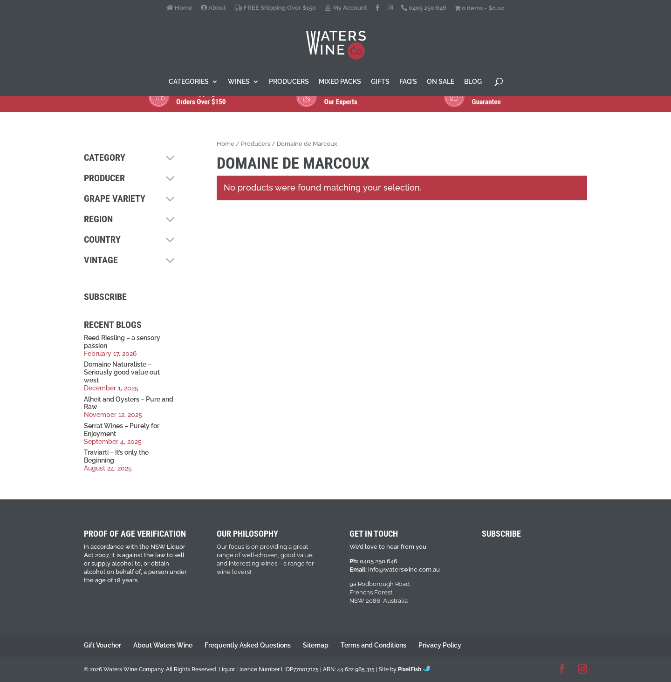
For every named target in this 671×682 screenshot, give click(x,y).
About (213, 8)
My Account (345, 8)
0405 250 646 (423, 8)
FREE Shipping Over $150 (274, 8)
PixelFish (414, 669)
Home (179, 8)
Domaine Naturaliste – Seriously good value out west (122, 372)
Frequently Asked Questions (248, 645)
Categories (189, 81)
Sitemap (316, 645)
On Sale (440, 81)
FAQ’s (408, 81)
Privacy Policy (439, 645)
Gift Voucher (102, 645)
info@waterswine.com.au (404, 569)
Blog (473, 81)
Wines (239, 81)
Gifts (380, 81)
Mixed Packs (340, 81)
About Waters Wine (162, 645)
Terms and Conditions (373, 645)
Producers (289, 81)
